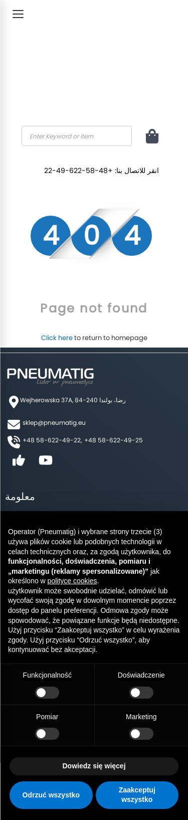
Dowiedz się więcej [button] (93, 766)
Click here (57, 338)
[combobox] (77, 136)
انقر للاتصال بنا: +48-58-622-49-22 (101, 171)
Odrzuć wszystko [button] (51, 795)
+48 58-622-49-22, (52, 440)
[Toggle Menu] (18, 14)
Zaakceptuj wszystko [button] (137, 795)
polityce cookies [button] (72, 581)
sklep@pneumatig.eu (54, 422)
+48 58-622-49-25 (113, 440)
